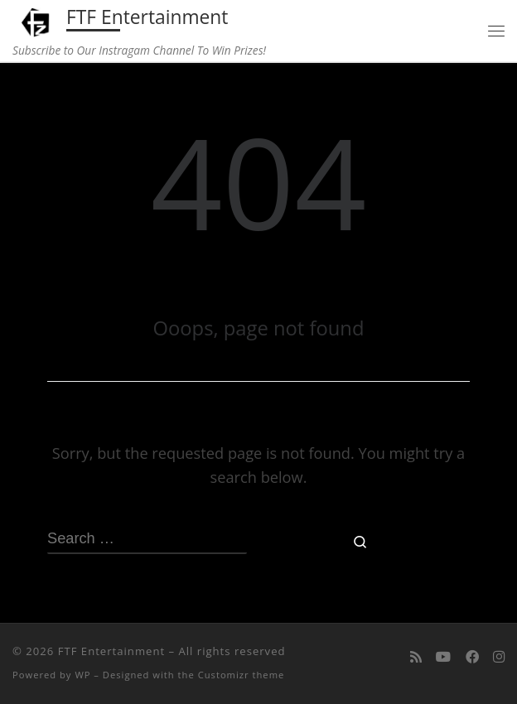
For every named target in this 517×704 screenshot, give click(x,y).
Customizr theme (241, 674)
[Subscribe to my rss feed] (416, 656)
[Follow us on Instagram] (499, 656)
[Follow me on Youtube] (443, 656)
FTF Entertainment (111, 651)
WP (82, 674)
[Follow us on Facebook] (472, 656)
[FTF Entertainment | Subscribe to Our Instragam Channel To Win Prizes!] (36, 20)
